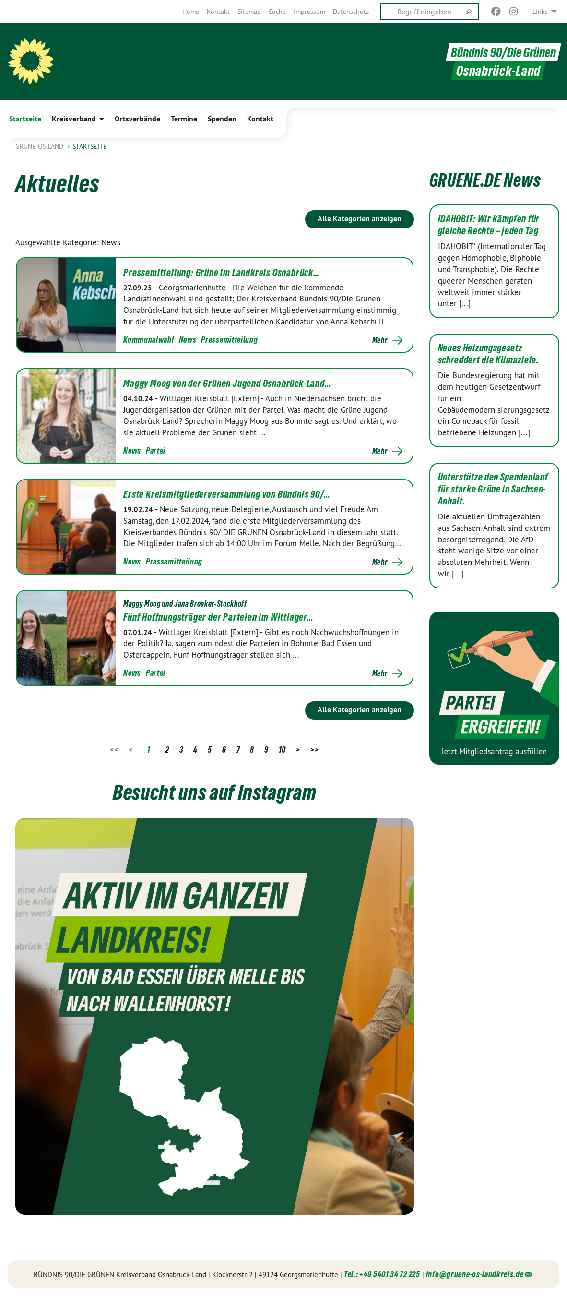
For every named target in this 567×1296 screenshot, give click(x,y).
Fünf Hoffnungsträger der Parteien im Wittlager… (218, 617)
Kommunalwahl (148, 340)
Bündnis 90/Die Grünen (501, 52)
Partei (155, 450)
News (188, 340)
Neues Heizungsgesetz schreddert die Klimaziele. (488, 354)
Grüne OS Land (40, 146)
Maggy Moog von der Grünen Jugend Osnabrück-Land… (227, 383)
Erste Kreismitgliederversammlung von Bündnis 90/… (226, 494)
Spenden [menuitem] (222, 119)
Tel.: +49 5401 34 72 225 (382, 1274)
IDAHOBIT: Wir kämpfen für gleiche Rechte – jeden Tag (489, 225)
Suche (277, 11)
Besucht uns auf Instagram (215, 791)
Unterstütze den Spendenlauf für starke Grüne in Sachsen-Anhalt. (493, 489)
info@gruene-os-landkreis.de (475, 1274)
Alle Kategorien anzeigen (360, 219)
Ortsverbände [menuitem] (137, 119)
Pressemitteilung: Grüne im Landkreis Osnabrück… (221, 272)
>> (314, 749)
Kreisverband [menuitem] (74, 119)
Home (190, 11)
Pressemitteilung (229, 340)
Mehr (380, 340)
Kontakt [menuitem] (260, 119)
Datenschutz (351, 11)
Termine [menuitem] (184, 119)
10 (282, 749)
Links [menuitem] (540, 11)
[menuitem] (190, 11)
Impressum (309, 11)
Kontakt (218, 11)
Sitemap (249, 11)
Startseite (89, 146)
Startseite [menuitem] (25, 119)
